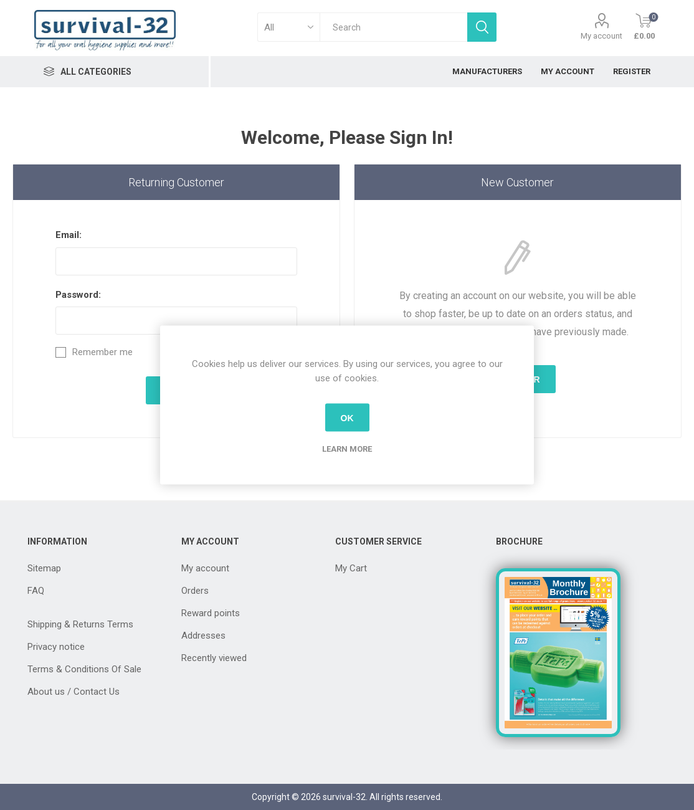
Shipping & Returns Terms (80, 624)
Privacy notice (56, 646)
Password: (78, 294)
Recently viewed (214, 658)
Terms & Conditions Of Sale (84, 669)
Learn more (347, 449)
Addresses (203, 635)
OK (347, 417)
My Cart (351, 568)
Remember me (102, 352)
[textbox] (393, 27)
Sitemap (44, 568)
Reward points (210, 613)
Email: (68, 235)
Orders (195, 590)
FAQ (35, 590)
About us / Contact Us (73, 691)
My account (601, 35)
